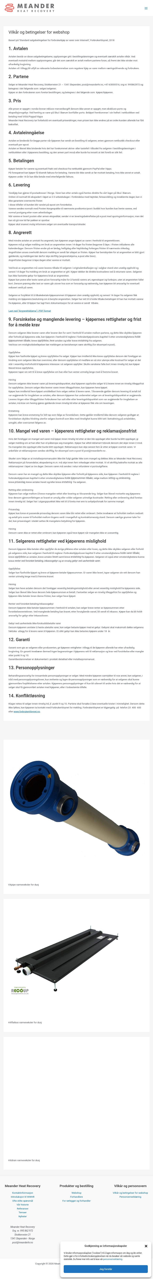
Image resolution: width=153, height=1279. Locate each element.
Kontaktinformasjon (22, 1192)
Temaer (23, 1212)
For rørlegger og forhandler (76, 1200)
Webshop (77, 1192)
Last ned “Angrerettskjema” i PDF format (29, 310)
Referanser (22, 1208)
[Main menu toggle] (146, 8)
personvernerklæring (112, 1259)
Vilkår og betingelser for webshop (130, 1192)
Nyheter (23, 1216)
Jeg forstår (105, 1269)
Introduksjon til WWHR (22, 1196)
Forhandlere (76, 1196)
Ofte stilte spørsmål (22, 1200)
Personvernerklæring (130, 1196)
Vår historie (23, 1204)
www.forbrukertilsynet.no (27, 711)
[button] (146, 1246)
